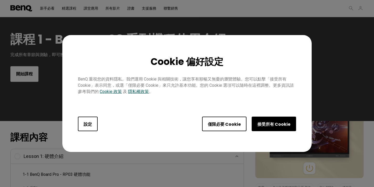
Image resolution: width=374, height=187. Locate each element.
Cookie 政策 (111, 91)
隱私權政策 (138, 91)
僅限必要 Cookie (224, 124)
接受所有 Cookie (273, 124)
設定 (88, 124)
